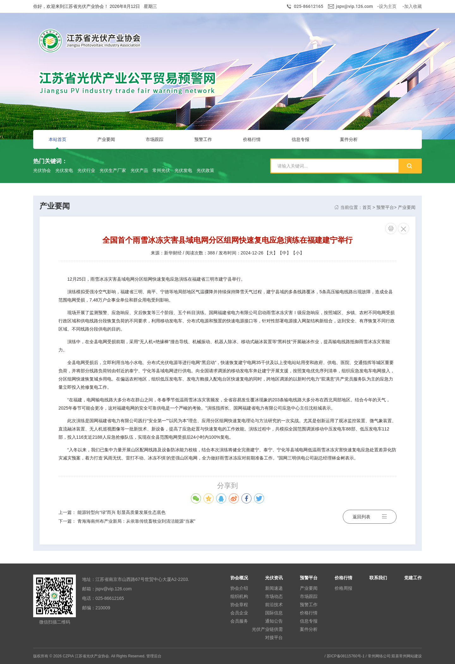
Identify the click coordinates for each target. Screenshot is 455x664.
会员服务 (239, 621)
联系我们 (378, 577)
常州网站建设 (410, 656)
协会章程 (239, 604)
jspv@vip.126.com (354, 6)
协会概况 (239, 577)
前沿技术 (274, 604)
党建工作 (413, 577)
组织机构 (239, 596)
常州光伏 (161, 170)
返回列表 (370, 516)
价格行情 (309, 612)
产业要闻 (407, 207)
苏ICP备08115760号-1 (346, 656)
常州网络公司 (379, 656)
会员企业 (239, 612)
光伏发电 (64, 170)
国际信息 (274, 612)
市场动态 (274, 596)
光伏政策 (205, 170)
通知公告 (274, 621)
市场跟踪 (309, 596)
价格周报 (343, 588)
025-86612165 (308, 6)
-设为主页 (387, 6)
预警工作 (309, 604)
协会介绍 (239, 588)
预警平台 (385, 207)
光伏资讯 (274, 577)
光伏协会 (42, 170)
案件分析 (309, 629)
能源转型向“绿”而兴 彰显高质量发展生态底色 (121, 512)
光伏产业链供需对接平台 (267, 633)
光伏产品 (139, 170)
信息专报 (309, 621)
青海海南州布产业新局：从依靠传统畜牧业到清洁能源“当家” (136, 521)
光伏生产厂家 (113, 170)
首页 (366, 207)
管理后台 (153, 656)
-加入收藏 (412, 6)
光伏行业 (86, 170)
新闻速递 (274, 588)
